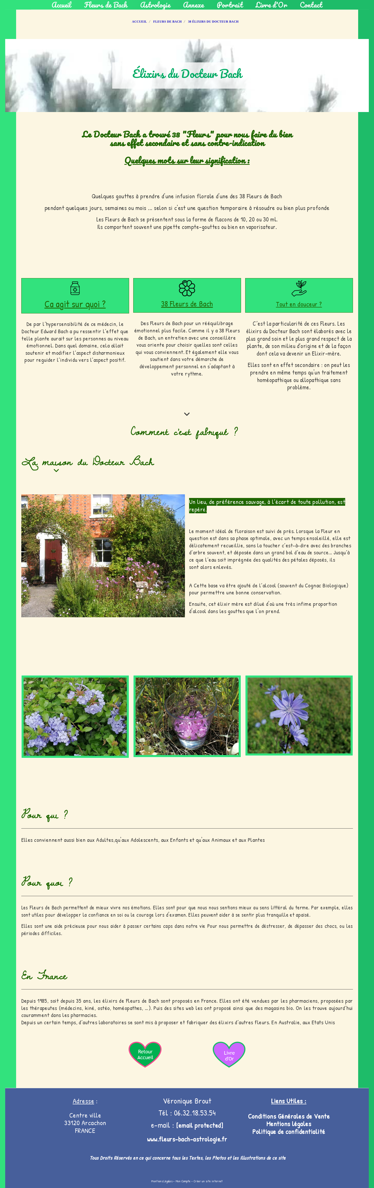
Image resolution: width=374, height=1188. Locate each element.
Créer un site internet (208, 1181)
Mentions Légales (161, 1181)
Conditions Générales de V (283, 1116)
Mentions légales (288, 1123)
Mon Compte (183, 1181)
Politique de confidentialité (288, 1131)
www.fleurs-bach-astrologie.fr (187, 1139)
